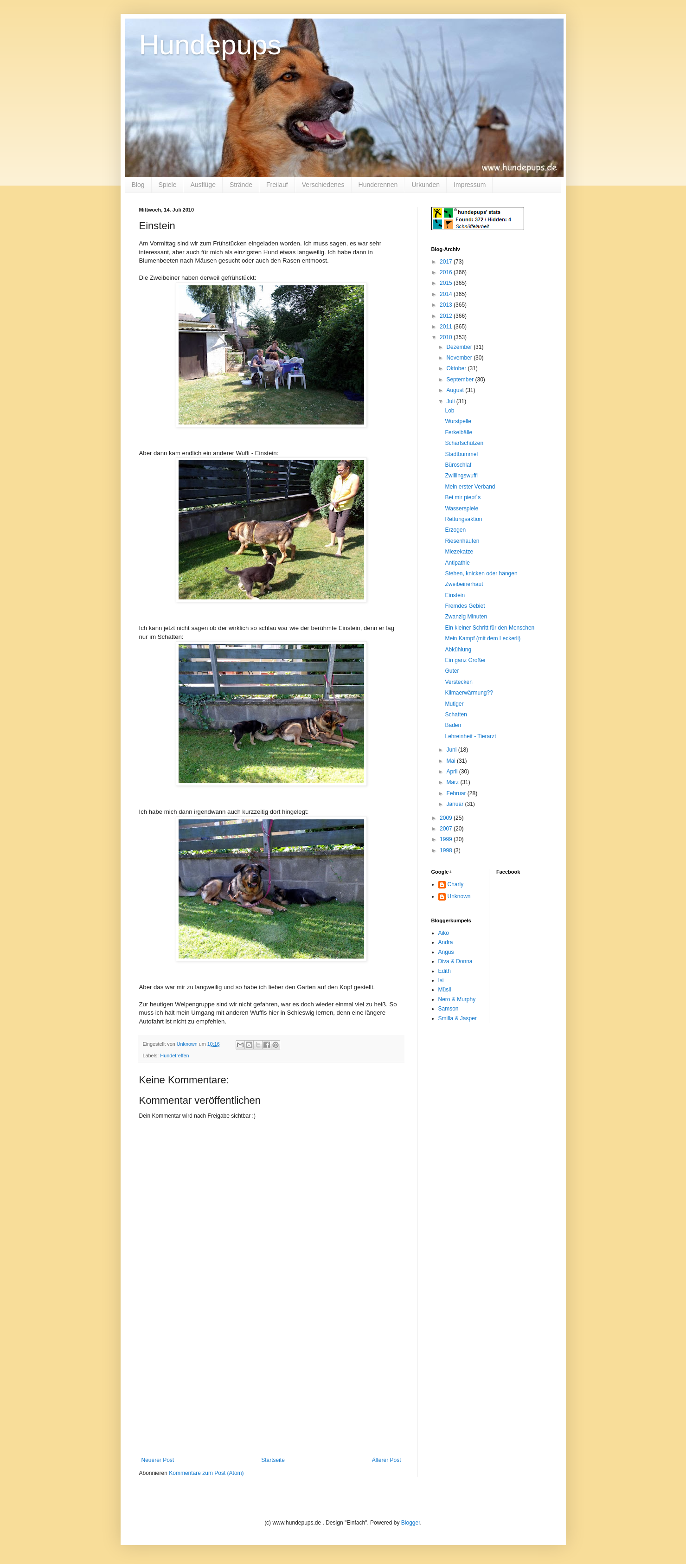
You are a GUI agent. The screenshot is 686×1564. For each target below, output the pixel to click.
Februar (456, 793)
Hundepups (210, 44)
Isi (441, 980)
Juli (451, 401)
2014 (447, 294)
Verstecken (458, 682)
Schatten (456, 714)
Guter (452, 671)
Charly (456, 884)
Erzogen (455, 530)
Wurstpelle (458, 421)
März (453, 782)
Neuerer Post (157, 1460)
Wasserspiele (461, 508)
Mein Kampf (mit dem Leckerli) (482, 638)
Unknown (459, 896)
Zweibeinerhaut (464, 584)
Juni (452, 750)
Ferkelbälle (458, 432)
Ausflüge (202, 184)
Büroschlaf (458, 465)
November (460, 357)
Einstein (455, 595)
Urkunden (425, 184)
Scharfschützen (464, 443)
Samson (448, 1008)
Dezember (460, 347)
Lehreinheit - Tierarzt (470, 736)
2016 (447, 272)
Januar (455, 804)
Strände (241, 184)
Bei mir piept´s (463, 497)
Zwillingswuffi (461, 475)
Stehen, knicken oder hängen (481, 573)
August (455, 390)
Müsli (444, 989)
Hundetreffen (174, 1055)
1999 (447, 839)
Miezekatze (459, 551)
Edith (444, 971)
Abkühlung (458, 649)
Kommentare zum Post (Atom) (206, 1473)
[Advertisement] (271, 1387)
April (452, 771)
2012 (447, 316)
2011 (447, 326)
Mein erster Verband (470, 486)
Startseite (273, 1460)
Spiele (168, 184)
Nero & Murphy (457, 999)
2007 (447, 828)
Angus (446, 952)
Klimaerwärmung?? (469, 692)
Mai (451, 761)
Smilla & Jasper (457, 1018)
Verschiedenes (323, 184)
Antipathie (457, 563)
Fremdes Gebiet (465, 606)
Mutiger (454, 704)
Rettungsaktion (463, 519)
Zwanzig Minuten (466, 616)
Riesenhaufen (462, 541)
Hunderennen (378, 184)
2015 (447, 283)
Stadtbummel (461, 454)
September (460, 379)
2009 (447, 818)
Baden (453, 725)
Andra (445, 942)
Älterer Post (386, 1460)
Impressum (470, 184)
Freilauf (277, 184)
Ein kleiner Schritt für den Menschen (489, 627)
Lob (449, 410)
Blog (138, 184)
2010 (447, 337)
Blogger (410, 1522)
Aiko (443, 933)
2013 (447, 305)
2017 (447, 261)
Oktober (457, 368)
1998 (447, 850)
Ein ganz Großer (465, 660)
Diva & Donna (455, 961)
